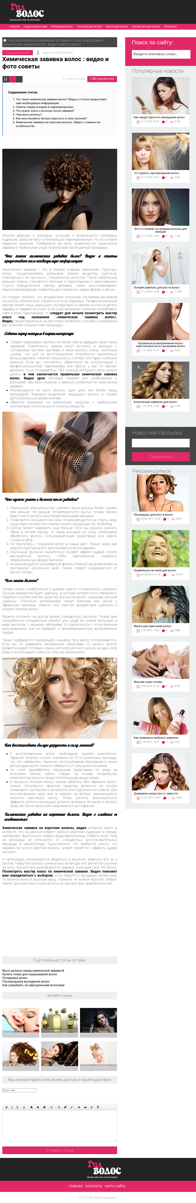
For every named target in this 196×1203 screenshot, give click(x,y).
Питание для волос (89, 26)
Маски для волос (117, 26)
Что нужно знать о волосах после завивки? (45, 111)
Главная (14, 26)
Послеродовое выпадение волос (26, 981)
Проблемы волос (62, 26)
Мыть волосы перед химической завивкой (33, 970)
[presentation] (75, 1095)
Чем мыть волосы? (29, 114)
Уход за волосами (35, 26)
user (45, 52)
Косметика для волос (146, 26)
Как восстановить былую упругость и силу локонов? (51, 118)
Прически (170, 26)
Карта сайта (115, 1186)
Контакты (94, 1186)
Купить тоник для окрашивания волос (29, 974)
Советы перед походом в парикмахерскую (45, 107)
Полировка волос (15, 978)
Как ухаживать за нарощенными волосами (33, 985)
